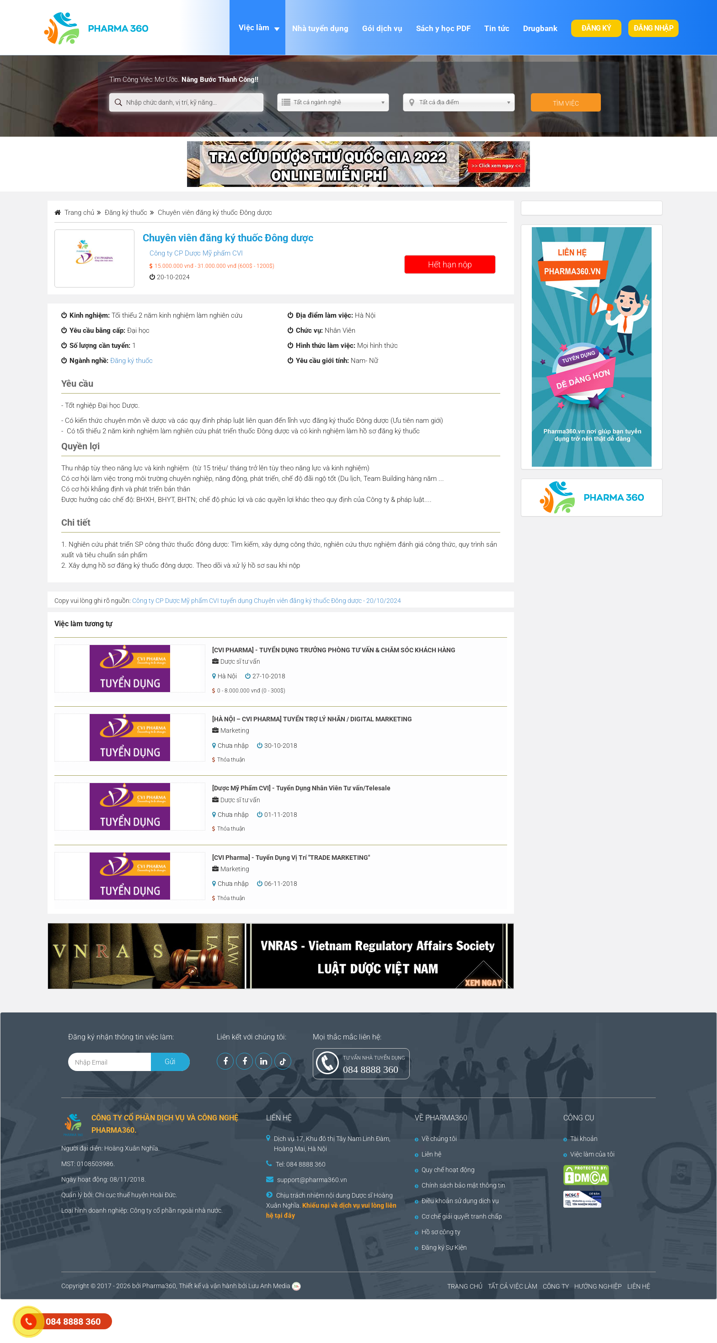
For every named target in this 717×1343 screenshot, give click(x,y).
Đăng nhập (654, 28)
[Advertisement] (166, 1320)
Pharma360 (159, 1286)
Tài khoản (580, 1138)
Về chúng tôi (436, 1138)
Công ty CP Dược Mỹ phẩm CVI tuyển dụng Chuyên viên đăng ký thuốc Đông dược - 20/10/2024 (266, 600)
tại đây (285, 1215)
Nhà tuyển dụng (320, 28)
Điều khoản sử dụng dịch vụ (457, 1200)
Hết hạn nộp (450, 264)
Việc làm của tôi (589, 1154)
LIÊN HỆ (638, 1286)
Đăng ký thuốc (131, 361)
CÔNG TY (556, 1286)
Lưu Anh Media (269, 1286)
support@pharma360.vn (312, 1179)
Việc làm (254, 27)
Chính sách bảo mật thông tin (460, 1185)
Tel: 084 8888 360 (301, 1164)
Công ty (141, 1210)
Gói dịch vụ (382, 28)
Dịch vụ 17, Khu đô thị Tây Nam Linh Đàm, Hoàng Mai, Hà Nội (332, 1143)
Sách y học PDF (443, 28)
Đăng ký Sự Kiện (441, 1247)
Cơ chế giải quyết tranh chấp (458, 1216)
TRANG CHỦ (464, 1286)
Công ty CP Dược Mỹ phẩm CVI (196, 253)
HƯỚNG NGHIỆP (598, 1286)
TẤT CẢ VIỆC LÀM (512, 1286)
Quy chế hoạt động (445, 1169)
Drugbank (540, 28)
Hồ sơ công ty (437, 1232)
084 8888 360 (370, 1069)
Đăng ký (596, 28)
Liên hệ (428, 1154)
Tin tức (496, 28)
